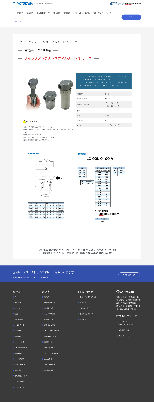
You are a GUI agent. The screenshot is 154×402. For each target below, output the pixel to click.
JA (114, 13)
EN (118, 13)
